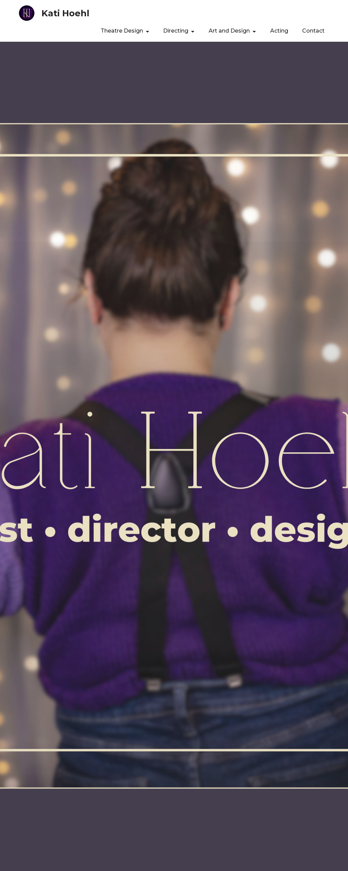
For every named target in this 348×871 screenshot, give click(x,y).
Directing (175, 31)
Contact (313, 31)
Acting (279, 31)
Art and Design (229, 31)
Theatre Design (122, 31)
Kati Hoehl (65, 13)
